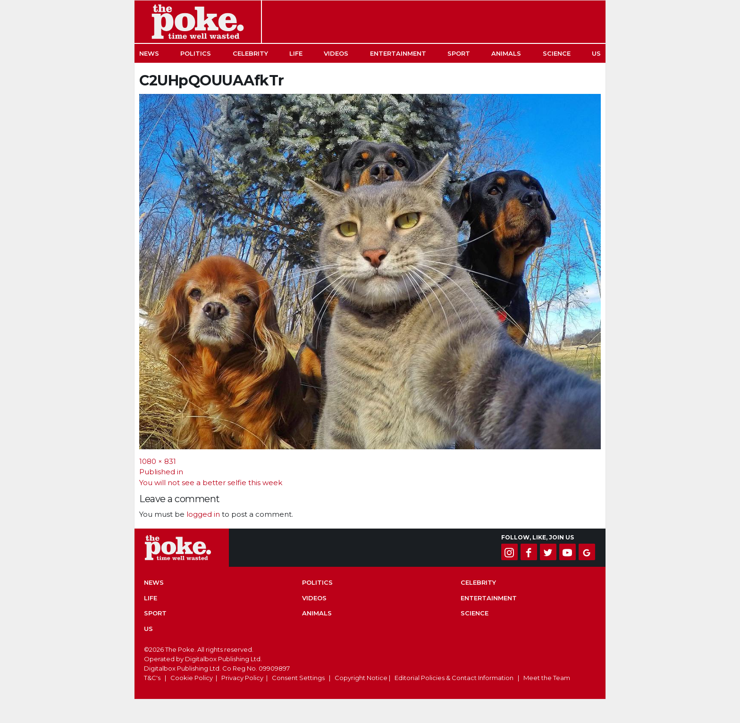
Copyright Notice (361, 677)
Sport (458, 53)
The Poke (198, 21)
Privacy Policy (242, 677)
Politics (195, 53)
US (596, 53)
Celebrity (250, 53)
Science (557, 53)
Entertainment (398, 53)
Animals (506, 53)
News (149, 53)
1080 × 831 (157, 461)
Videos (336, 53)
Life (296, 53)
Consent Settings (298, 677)
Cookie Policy (191, 677)
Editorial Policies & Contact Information (454, 677)
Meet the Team (546, 677)
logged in (203, 514)
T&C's (152, 677)
